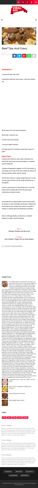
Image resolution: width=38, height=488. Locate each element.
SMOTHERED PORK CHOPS (16, 400)
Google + (29, 471)
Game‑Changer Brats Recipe (17, 393)
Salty (14, 417)
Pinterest (25, 475)
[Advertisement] (19, 107)
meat (4, 417)
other (9, 417)
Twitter (19, 471)
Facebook (8, 471)
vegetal (25, 417)
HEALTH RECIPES (17, 483)
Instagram (13, 475)
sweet (19, 417)
